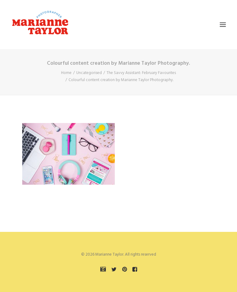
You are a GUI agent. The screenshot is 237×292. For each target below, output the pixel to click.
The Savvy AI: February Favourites (141, 73)
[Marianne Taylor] (40, 24)
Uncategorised (89, 73)
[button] (223, 24)
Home (66, 73)
